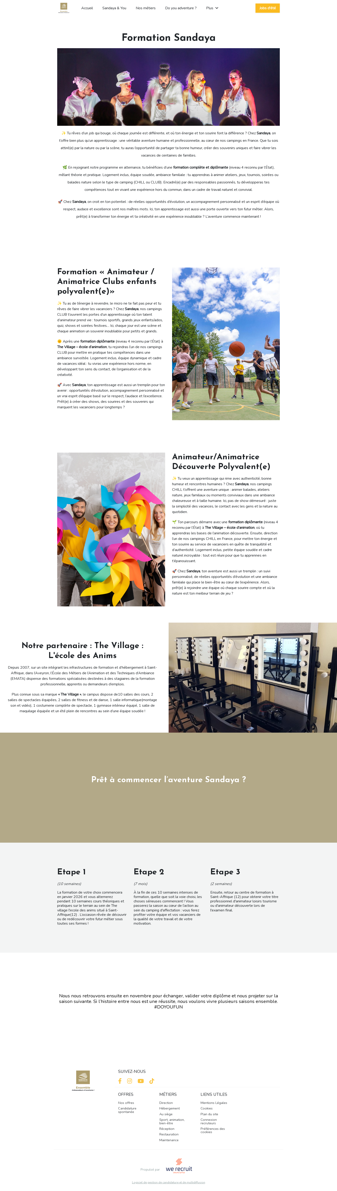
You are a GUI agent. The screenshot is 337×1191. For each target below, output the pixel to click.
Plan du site (209, 1114)
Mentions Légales (214, 1102)
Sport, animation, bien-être (172, 1121)
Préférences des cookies (213, 1130)
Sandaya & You (114, 8)
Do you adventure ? (181, 8)
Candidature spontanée (127, 1110)
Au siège (166, 1114)
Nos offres (126, 1102)
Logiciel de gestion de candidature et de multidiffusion (168, 1182)
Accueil (87, 8)
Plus (212, 8)
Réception (166, 1128)
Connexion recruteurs (209, 1121)
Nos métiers (146, 8)
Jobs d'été (267, 8)
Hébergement (169, 1108)
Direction (166, 1102)
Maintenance (169, 1140)
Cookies (207, 1108)
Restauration (169, 1134)
